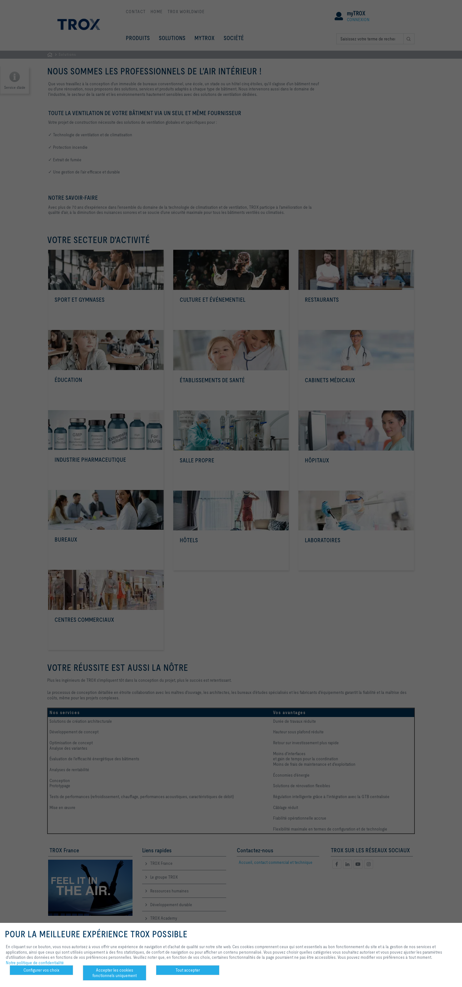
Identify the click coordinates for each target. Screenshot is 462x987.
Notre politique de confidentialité (35, 962)
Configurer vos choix (41, 970)
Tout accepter (187, 970)
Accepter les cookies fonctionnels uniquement (114, 972)
